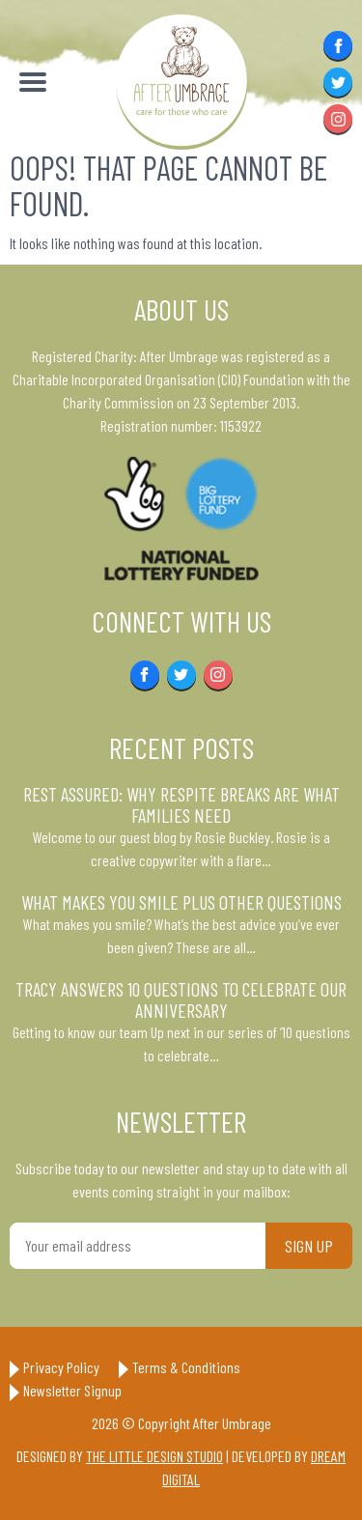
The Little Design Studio (154, 1456)
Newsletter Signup (72, 1390)
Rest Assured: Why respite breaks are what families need (181, 804)
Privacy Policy (61, 1367)
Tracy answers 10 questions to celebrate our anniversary (181, 999)
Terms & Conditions (186, 1367)
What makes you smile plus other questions (181, 902)
